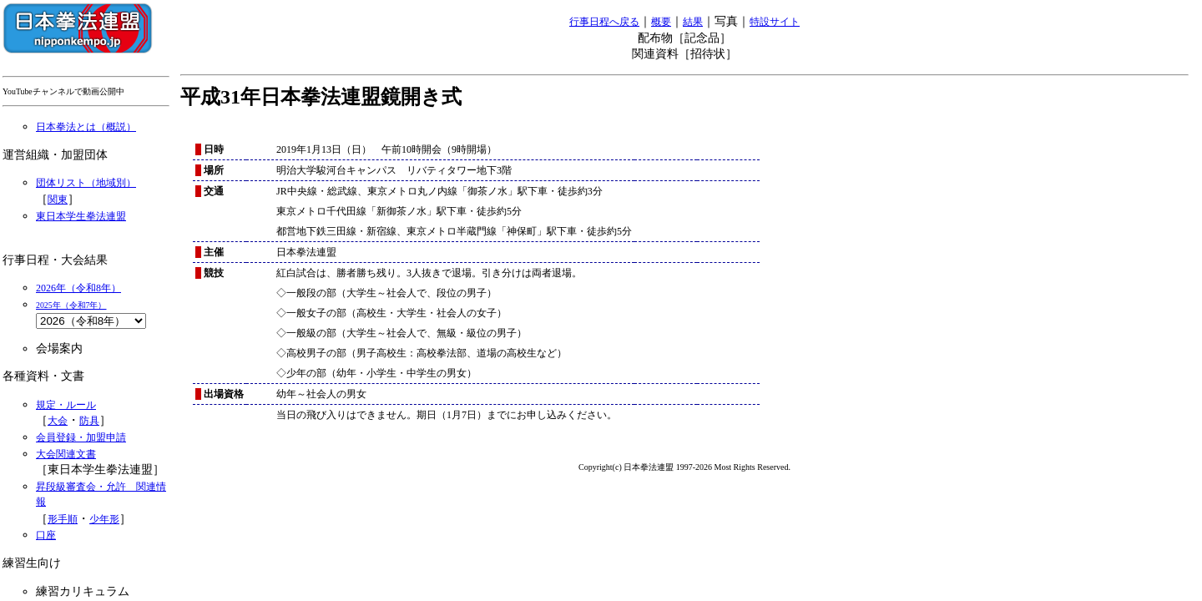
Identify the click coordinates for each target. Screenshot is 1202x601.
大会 (58, 421)
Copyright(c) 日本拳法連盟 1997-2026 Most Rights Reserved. (684, 467)
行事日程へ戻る (604, 22)
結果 (693, 22)
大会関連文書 (66, 454)
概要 (661, 22)
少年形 (104, 519)
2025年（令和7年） (71, 305)
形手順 (63, 519)
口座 (46, 535)
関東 (58, 199)
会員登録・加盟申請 (81, 437)
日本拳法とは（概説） (86, 127)
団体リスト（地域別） (86, 183)
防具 (89, 421)
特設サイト (775, 22)
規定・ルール (66, 405)
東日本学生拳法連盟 (81, 216)
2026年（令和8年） (78, 288)
